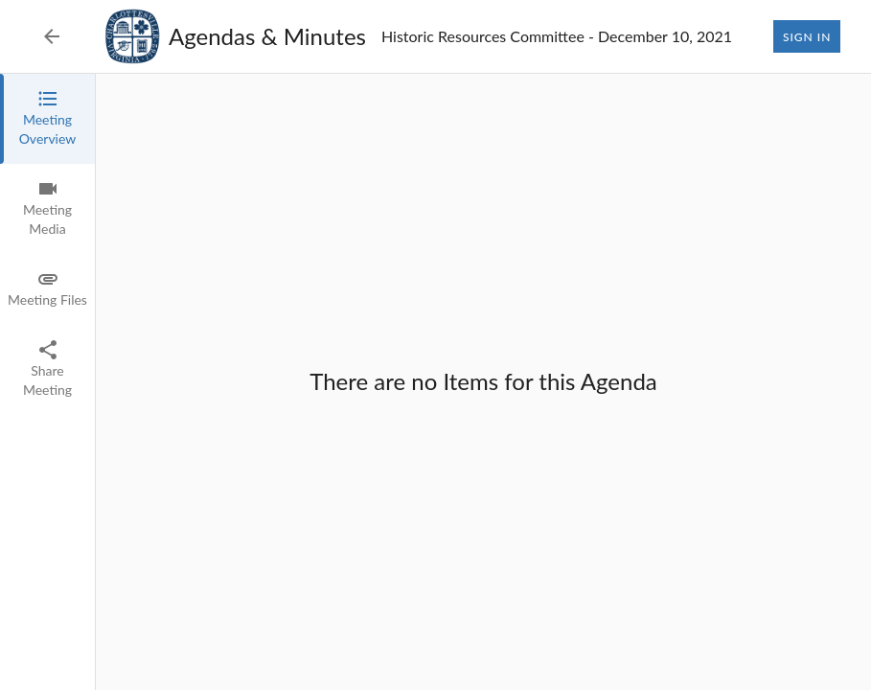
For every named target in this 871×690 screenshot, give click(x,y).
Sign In (806, 36)
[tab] (47, 119)
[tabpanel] (483, 382)
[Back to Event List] (52, 36)
